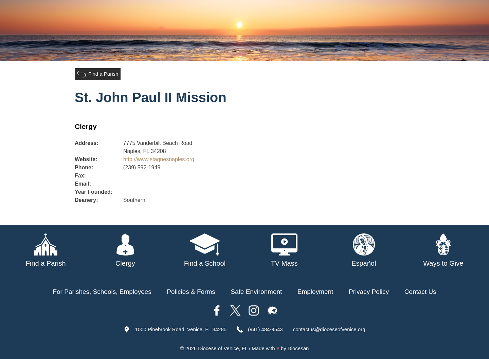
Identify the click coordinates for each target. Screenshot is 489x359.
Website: (86, 159)
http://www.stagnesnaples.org (158, 159)
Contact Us (420, 291)
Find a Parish (103, 74)
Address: (86, 143)
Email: (83, 184)
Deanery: (86, 200)
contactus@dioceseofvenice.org (329, 329)
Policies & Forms (191, 291)
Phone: (84, 167)
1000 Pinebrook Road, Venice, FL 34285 (181, 329)
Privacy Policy (369, 291)
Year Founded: (93, 192)
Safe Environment (256, 291)
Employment (315, 291)
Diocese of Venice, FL (222, 348)
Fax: (80, 175)
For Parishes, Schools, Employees (102, 291)
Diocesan (298, 348)
